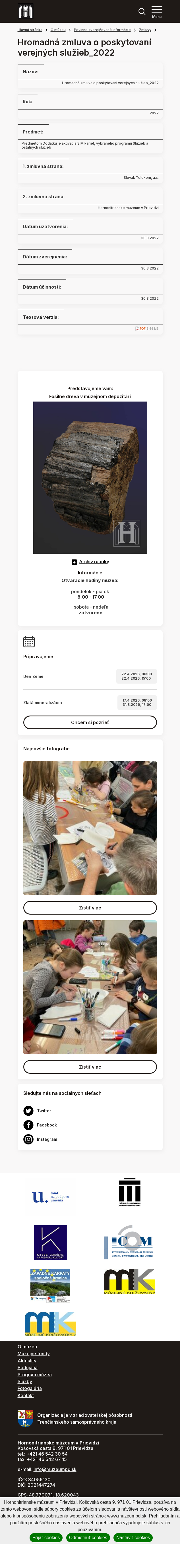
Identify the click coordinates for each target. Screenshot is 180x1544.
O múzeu (58, 30)
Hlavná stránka (30, 30)
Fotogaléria (30, 1388)
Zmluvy (145, 30)
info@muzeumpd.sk (55, 1469)
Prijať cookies (46, 1537)
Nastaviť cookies (133, 1537)
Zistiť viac (90, 908)
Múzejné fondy (34, 1353)
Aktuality (27, 1360)
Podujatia (28, 1367)
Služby (25, 1381)
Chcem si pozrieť (90, 722)
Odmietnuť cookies (88, 1537)
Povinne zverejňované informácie (102, 30)
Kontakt (26, 1395)
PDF (143, 328)
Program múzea (35, 1374)
